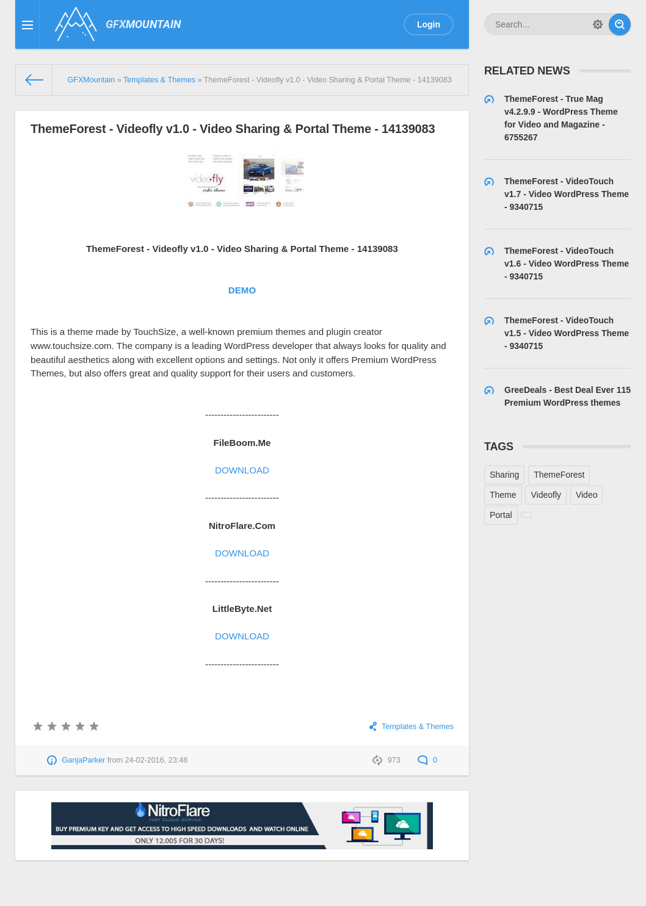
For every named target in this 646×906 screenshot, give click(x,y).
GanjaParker (84, 760)
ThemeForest (559, 475)
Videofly (546, 495)
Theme (503, 495)
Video (587, 495)
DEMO (242, 290)
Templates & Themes (418, 726)
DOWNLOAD (242, 470)
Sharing (504, 475)
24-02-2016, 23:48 (156, 760)
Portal (501, 515)
